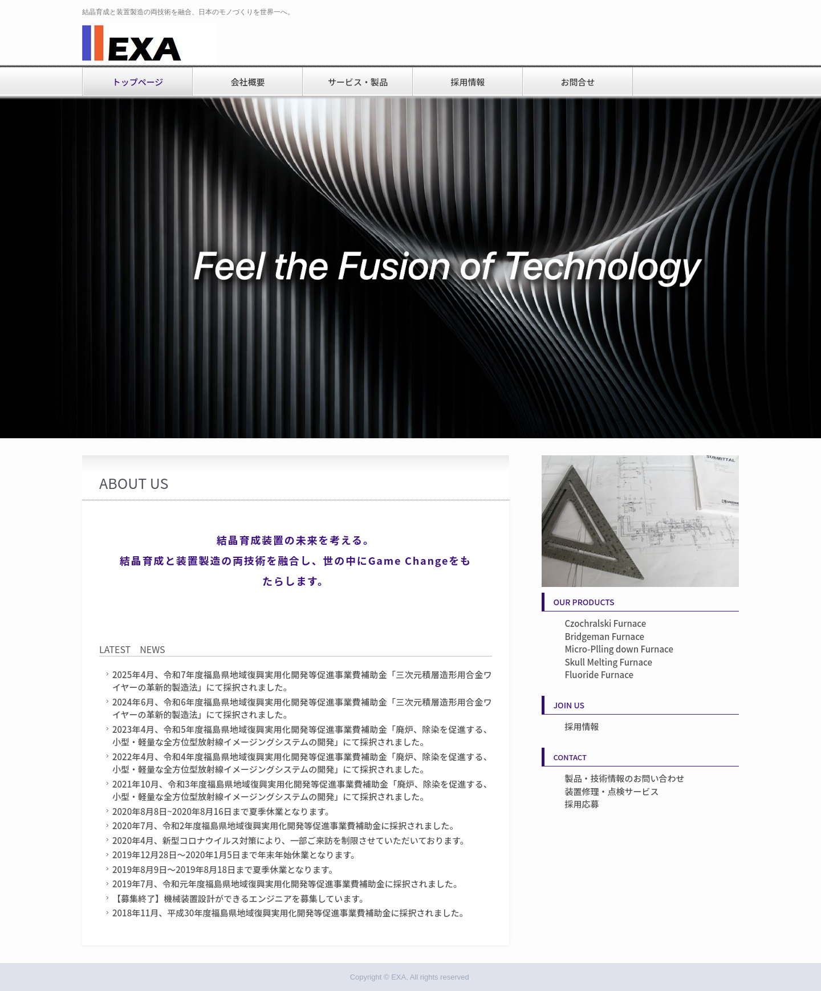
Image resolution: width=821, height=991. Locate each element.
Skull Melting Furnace (608, 662)
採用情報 (467, 82)
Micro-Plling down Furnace (618, 649)
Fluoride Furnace (598, 674)
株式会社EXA (159, 44)
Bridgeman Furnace (604, 636)
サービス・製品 (358, 82)
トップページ (138, 82)
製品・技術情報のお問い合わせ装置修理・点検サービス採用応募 (624, 791)
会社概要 (247, 82)
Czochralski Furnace (605, 623)
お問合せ (577, 82)
